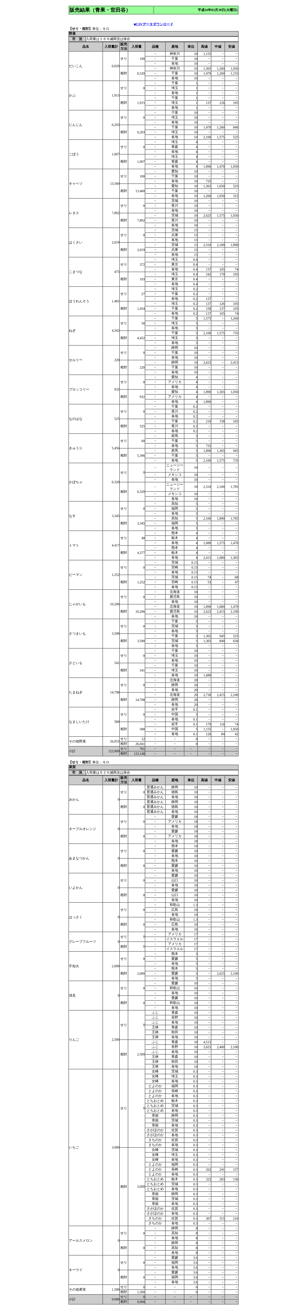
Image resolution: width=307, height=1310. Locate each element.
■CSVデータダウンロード (153, 24)
